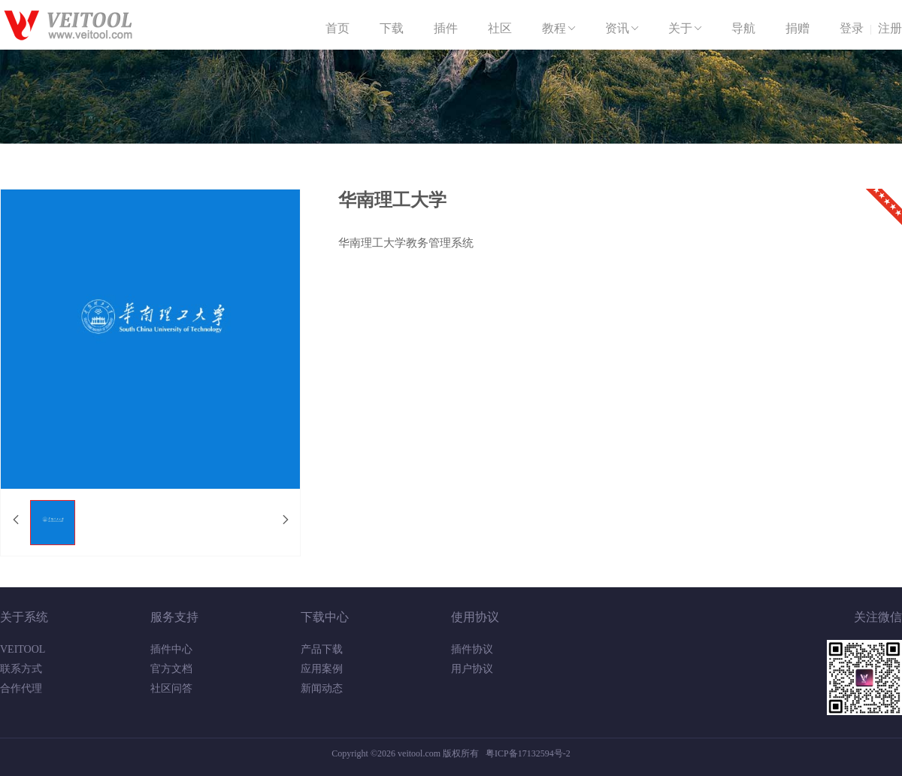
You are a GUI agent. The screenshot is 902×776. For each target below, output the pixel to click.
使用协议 (475, 617)
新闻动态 (322, 688)
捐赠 (797, 28)
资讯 (623, 29)
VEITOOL (22, 649)
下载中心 (325, 617)
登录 (852, 28)
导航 (743, 28)
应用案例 (322, 668)
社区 (500, 28)
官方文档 (171, 668)
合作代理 (21, 688)
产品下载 (322, 649)
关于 (686, 29)
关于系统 (24, 617)
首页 (337, 28)
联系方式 (21, 668)
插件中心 (171, 649)
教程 (560, 29)
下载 (392, 28)
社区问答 (171, 688)
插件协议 (472, 649)
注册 (890, 28)
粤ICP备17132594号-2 (528, 753)
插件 (446, 28)
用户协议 (472, 668)
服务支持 (174, 617)
